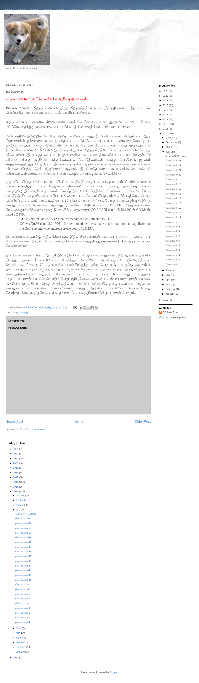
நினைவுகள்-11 (173, 217)
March (169, 284)
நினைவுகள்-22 (173, 165)
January (170, 293)
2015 (166, 128)
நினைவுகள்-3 (172, 254)
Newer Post (14, 421)
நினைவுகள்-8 (172, 231)
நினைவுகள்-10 (173, 222)
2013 (166, 299)
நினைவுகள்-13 (173, 207)
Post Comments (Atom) (33, 429)
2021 (166, 100)
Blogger (114, 672)
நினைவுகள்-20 (173, 174)
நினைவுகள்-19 (173, 179)
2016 (166, 124)
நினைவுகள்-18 (173, 184)
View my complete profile (172, 317)
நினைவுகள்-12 (173, 212)
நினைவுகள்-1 (172, 264)
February (171, 289)
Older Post (143, 421)
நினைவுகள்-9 (172, 226)
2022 (166, 95)
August (170, 147)
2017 (166, 119)
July (168, 151)
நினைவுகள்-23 (173, 160)
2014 (166, 133)
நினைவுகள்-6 (172, 240)
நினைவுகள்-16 (173, 193)
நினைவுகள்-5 (172, 245)
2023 (166, 91)
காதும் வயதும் (22, 312)
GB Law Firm (170, 312)
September (172, 142)
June (169, 270)
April (168, 279)
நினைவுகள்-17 (173, 188)
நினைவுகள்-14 (173, 203)
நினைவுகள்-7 (172, 236)
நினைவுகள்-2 (172, 259)
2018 (166, 114)
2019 (166, 109)
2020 (166, 105)
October (170, 137)
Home (79, 421)
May (168, 275)
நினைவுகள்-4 (172, 250)
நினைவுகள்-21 (173, 170)
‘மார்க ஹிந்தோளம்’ (175, 155)
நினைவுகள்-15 (173, 198)
